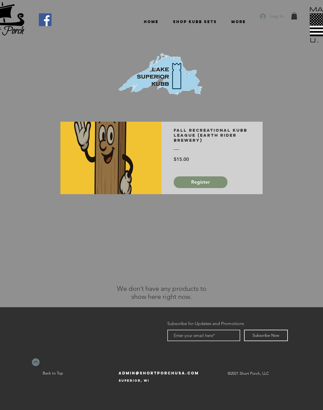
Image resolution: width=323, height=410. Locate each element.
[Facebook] (45, 19)
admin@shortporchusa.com (159, 373)
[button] (294, 15)
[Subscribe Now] (266, 335)
